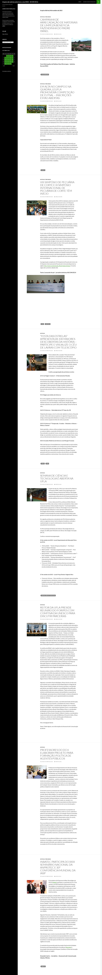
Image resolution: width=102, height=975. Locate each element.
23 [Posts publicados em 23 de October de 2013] (8, 61)
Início (79, 1)
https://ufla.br (5, 34)
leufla (43, 170)
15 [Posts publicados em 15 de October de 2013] (7, 59)
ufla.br (3, 26)
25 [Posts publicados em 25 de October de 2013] (12, 61)
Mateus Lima (58, 34)
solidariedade (45, 74)
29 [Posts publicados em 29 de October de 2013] (7, 63)
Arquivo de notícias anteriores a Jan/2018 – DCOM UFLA (20, 2)
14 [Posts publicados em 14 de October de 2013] (5, 59)
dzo (42, 324)
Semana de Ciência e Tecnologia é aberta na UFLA (56, 478)
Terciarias (48, 16)
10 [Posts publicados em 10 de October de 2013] (10, 57)
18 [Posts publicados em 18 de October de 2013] (12, 59)
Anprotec (68, 947)
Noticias (42, 16)
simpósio (48, 324)
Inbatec (54, 882)
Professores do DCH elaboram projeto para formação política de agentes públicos (56, 754)
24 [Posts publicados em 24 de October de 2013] (10, 61)
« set (4, 65)
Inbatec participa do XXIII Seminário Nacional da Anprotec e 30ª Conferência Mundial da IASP (57, 867)
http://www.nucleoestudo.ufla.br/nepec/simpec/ (57, 266)
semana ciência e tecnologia (48, 595)
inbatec (43, 966)
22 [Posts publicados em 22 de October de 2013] (7, 61)
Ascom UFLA (58, 876)
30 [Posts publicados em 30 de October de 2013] (8, 63)
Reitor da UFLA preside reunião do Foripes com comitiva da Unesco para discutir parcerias (57, 612)
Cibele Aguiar (58, 196)
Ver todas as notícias (6, 71)
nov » (14, 65)
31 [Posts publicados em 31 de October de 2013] (10, 63)
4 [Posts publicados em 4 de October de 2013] (12, 55)
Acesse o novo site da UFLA (89, 1)
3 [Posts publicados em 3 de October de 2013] (10, 55)
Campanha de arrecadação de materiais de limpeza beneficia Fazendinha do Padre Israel (58, 25)
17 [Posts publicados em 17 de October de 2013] (10, 59)
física (43, 463)
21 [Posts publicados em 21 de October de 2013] (5, 61)
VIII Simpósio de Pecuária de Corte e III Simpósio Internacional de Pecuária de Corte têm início (57, 188)
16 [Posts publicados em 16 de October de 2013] (8, 59)
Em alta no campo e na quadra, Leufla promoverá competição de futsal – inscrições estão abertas (57, 92)
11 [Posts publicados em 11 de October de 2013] (12, 57)
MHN (47, 463)
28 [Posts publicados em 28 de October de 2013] (5, 63)
